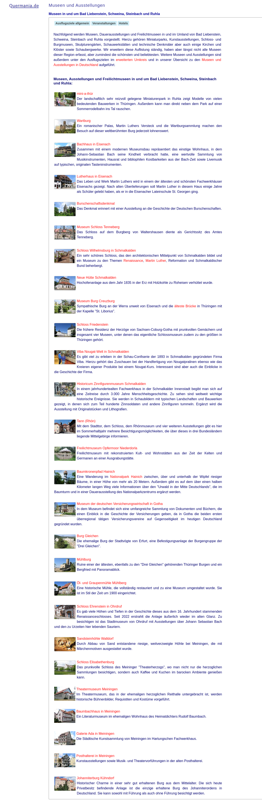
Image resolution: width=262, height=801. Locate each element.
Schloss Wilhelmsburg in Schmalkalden (106, 250)
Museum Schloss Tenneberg (98, 227)
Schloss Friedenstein (92, 324)
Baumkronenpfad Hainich (96, 471)
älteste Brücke (185, 306)
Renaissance (133, 260)
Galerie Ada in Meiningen (95, 733)
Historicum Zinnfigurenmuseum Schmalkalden (111, 384)
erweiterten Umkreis (131, 60)
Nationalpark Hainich (126, 476)
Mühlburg (84, 559)
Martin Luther (156, 260)
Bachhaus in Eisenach (93, 144)
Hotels (123, 23)
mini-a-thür (85, 93)
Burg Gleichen (87, 536)
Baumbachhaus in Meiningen (98, 711)
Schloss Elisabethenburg (95, 662)
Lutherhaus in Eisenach (94, 176)
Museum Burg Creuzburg (96, 301)
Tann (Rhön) (86, 421)
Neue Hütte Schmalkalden (96, 277)
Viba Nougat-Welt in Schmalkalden (103, 351)
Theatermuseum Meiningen (97, 689)
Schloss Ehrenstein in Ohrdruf (99, 606)
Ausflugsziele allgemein (72, 23)
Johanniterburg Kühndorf (95, 778)
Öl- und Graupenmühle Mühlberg (101, 583)
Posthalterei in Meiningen (95, 756)
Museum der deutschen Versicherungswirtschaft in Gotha (120, 504)
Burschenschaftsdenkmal (96, 203)
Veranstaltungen (104, 23)
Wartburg (84, 121)
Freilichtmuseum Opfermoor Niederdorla (107, 448)
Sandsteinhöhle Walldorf (95, 638)
